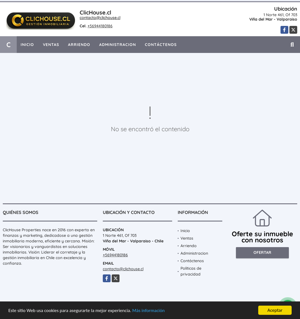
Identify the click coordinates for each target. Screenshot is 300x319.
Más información (148, 311)
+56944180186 (100, 25)
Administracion (117, 44)
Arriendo (79, 44)
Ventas (51, 44)
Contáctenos (161, 44)
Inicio (27, 44)
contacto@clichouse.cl (100, 17)
